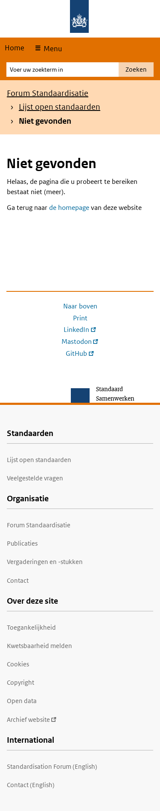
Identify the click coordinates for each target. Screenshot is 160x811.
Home (14, 47)
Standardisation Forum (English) (52, 766)
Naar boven (80, 306)
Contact (18, 580)
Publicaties (22, 543)
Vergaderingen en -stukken (45, 562)
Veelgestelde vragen (35, 478)
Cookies (18, 664)
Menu (52, 48)
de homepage (69, 207)
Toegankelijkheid (31, 627)
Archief (32, 719)
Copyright (20, 682)
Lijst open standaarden (59, 107)
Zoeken (136, 69)
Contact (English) (31, 785)
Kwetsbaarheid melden (39, 646)
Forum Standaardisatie (47, 93)
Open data (22, 701)
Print (80, 318)
